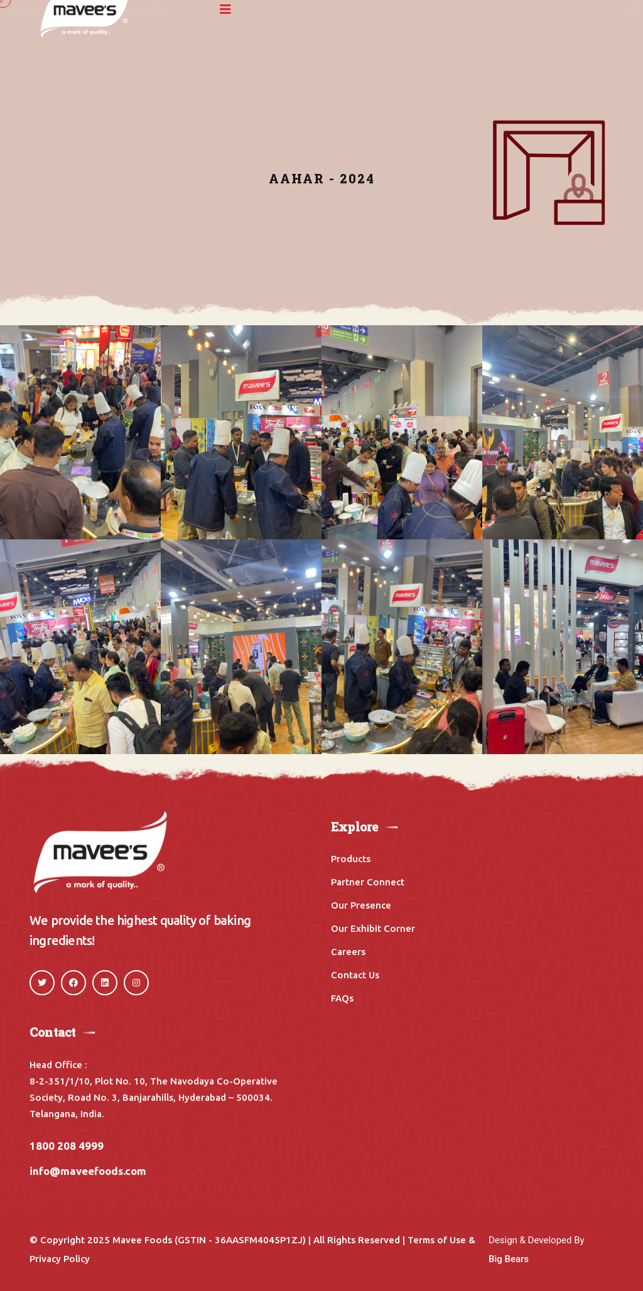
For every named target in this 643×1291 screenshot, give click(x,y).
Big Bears (509, 1259)
